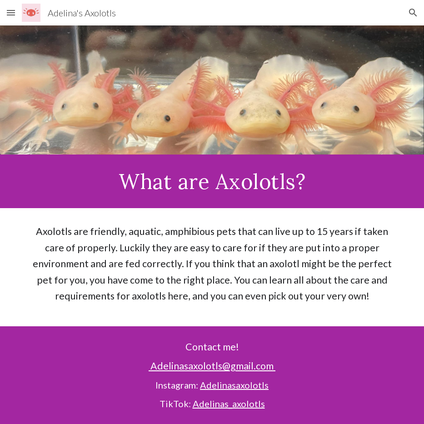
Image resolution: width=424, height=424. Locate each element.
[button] (11, 12)
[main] (211, 181)
